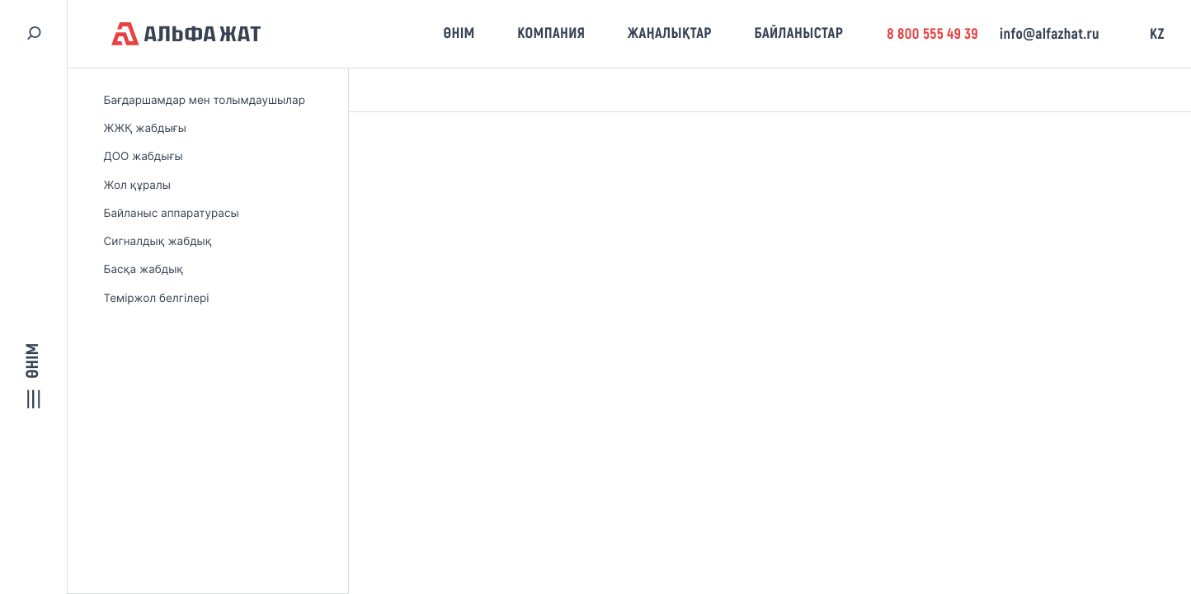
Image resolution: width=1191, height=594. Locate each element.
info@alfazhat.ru (1049, 34)
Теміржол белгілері (156, 298)
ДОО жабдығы (143, 156)
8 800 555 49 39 (932, 34)
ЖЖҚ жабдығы (145, 128)
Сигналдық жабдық (158, 241)
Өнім (458, 33)
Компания (551, 33)
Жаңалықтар (670, 33)
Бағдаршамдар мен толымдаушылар (204, 100)
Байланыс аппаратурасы (171, 213)
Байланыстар (798, 33)
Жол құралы (137, 185)
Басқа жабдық (144, 269)
